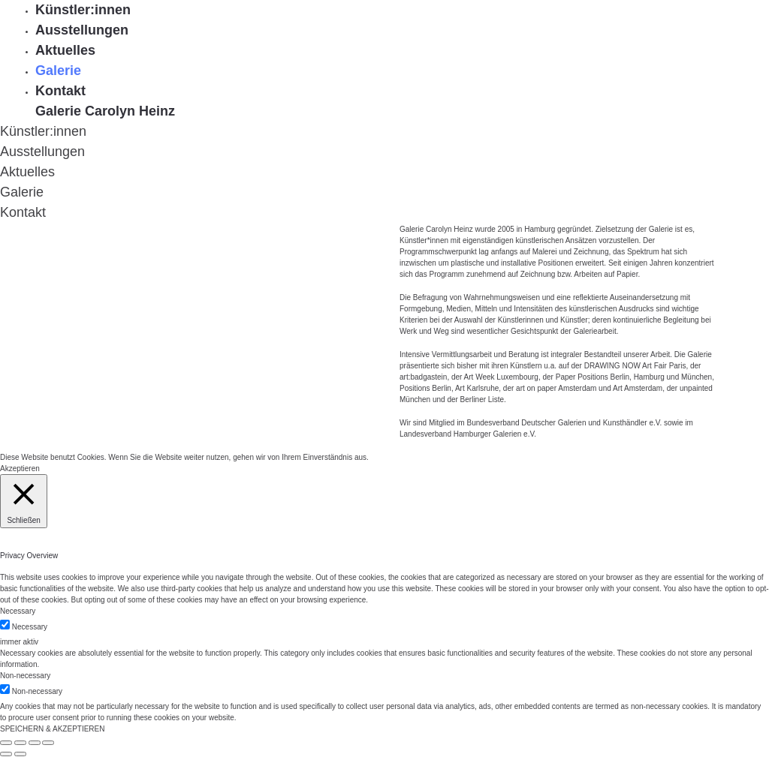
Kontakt (60, 90)
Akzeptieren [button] (20, 468)
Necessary (29, 627)
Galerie (58, 70)
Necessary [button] (17, 611)
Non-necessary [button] (25, 675)
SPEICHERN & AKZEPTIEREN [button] (52, 729)
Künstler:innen (83, 9)
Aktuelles (65, 50)
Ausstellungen (81, 30)
